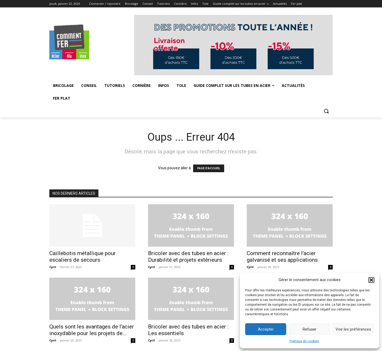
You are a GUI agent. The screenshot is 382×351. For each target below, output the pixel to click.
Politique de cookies (304, 341)
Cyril (52, 267)
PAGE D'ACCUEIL (208, 168)
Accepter (266, 329)
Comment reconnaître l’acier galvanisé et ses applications (282, 256)
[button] (371, 280)
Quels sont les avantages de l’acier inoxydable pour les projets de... (91, 329)
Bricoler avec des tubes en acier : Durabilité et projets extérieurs (188, 256)
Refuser (309, 329)
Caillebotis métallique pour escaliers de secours (82, 256)
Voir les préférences (353, 329)
